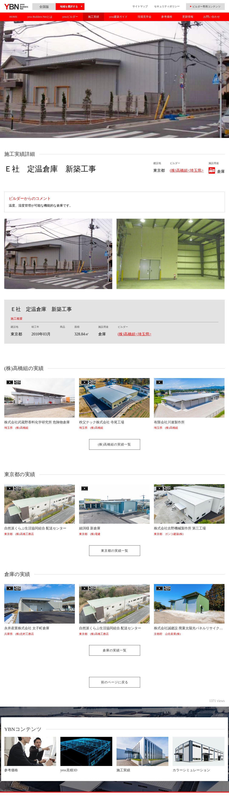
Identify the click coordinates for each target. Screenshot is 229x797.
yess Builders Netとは (39, 16)
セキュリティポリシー (167, 6)
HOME (13, 16)
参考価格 (166, 16)
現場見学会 (144, 16)
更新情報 (187, 16)
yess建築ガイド (118, 16)
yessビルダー (70, 16)
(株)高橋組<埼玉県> (186, 170)
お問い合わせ (211, 16)
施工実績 (93, 16)
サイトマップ (140, 6)
